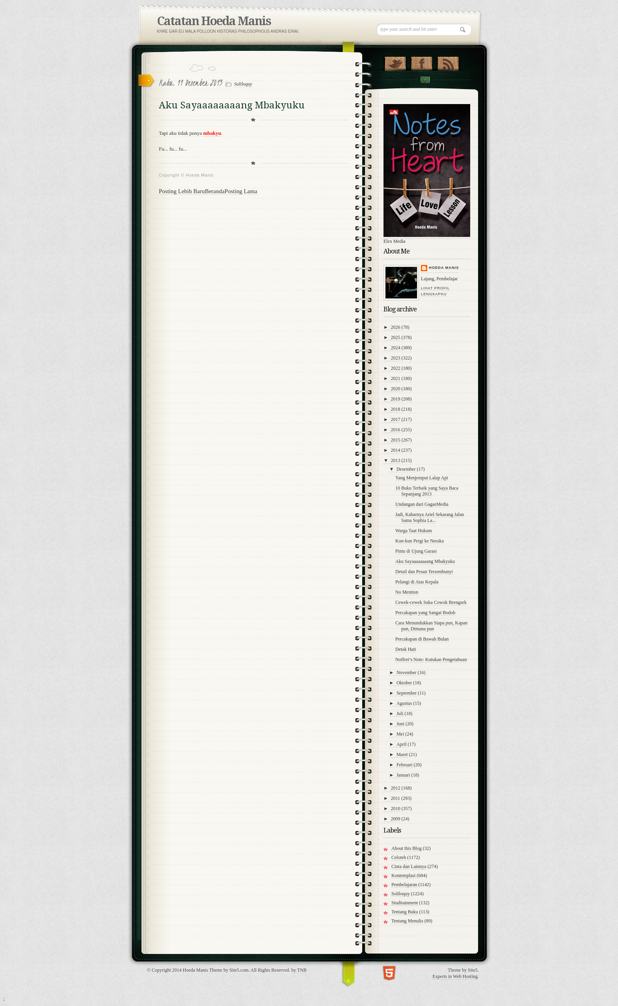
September (406, 693)
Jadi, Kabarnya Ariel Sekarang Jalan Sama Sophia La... (429, 517)
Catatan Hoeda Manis (214, 21)
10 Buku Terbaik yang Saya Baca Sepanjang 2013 (426, 491)
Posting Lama (241, 191)
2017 (395, 419)
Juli (399, 713)
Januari (403, 775)
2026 (395, 327)
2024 (395, 347)
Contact (425, 80)
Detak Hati (405, 649)
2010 (395, 808)
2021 (395, 378)
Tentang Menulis (407, 921)
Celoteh (398, 857)
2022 (395, 368)
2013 (395, 460)
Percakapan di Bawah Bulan (422, 639)
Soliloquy (243, 84)
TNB (302, 970)
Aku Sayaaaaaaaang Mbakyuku (425, 561)
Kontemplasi (403, 875)
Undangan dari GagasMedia (422, 504)
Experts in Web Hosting (455, 976)
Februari (404, 765)
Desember (406, 469)
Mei (400, 734)
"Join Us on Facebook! (421, 62)
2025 (395, 337)
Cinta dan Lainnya (408, 866)
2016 (395, 429)
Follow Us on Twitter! (395, 62)
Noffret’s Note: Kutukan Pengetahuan (431, 659)
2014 (395, 450)
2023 (395, 358)
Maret (402, 754)
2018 (395, 409)
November (406, 672)
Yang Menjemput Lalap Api (421, 478)
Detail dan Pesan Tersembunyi (424, 571)
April (401, 744)
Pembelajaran (404, 884)
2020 (395, 388)
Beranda (215, 191)
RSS (448, 62)
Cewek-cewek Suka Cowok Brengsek (431, 602)
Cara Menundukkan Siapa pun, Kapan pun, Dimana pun (431, 626)
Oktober (404, 683)
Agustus (404, 703)
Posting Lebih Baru (182, 191)
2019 (395, 399)
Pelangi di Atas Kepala (417, 582)
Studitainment (404, 902)
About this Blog (406, 848)
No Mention (406, 592)
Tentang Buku (404, 912)
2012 (395, 788)
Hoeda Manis (444, 268)
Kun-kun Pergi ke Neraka (419, 541)
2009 (395, 819)
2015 (395, 440)
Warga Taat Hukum (413, 530)
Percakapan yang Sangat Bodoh (425, 612)
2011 (395, 798)
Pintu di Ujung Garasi (416, 551)
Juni (400, 724)
